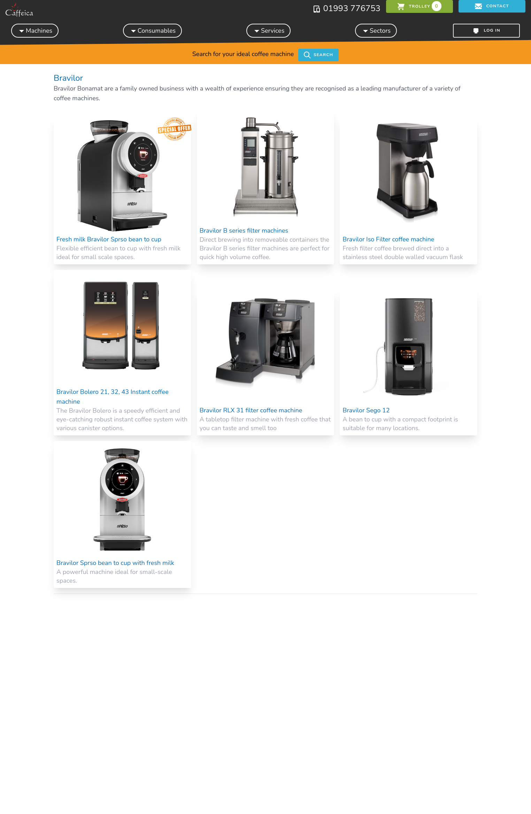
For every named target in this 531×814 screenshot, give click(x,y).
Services (268, 30)
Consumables (152, 30)
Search (318, 55)
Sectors (376, 30)
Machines (34, 30)
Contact (492, 6)
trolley (419, 6)
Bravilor (68, 78)
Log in (486, 30)
